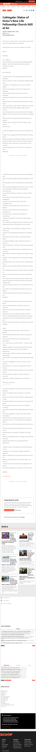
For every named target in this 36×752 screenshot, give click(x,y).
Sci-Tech (33, 6)
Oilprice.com (3, 690)
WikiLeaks (9, 10)
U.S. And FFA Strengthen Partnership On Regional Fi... (10, 672)
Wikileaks (7, 33)
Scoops (8, 6)
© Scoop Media (5, 750)
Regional (23, 6)
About (3, 742)
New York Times (4, 700)
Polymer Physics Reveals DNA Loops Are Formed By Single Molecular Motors (15, 637)
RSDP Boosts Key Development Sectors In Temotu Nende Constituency (14, 640)
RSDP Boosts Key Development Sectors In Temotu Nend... (11, 669)
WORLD (4, 526)
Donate (3, 747)
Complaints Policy (17, 747)
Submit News (5, 744)
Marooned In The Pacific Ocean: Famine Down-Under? (10, 671)
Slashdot (3, 695)
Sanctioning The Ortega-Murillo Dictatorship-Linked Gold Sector (12, 636)
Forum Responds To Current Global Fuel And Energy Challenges (12, 634)
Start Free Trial (32, 1)
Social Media (16, 741)
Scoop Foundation (17, 744)
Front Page (3, 6)
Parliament (13, 6)
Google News (3, 694)
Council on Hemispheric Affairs (7, 705)
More (34, 645)
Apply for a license (28, 744)
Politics (18, 6)
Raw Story (3, 693)
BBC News (3, 701)
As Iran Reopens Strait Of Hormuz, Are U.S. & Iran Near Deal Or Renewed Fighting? (16, 631)
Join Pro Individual (9, 510)
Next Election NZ (17, 746)
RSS (2, 645)
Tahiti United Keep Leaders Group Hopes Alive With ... (10, 667)
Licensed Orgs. (27, 741)
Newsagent (4, 746)
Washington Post (4, 699)
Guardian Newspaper (5, 696)
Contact (4, 741)
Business (28, 6)
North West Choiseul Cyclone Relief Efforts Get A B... (10, 677)
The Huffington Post (5, 703)
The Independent (4, 697)
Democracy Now (4, 691)
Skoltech (2, 638)
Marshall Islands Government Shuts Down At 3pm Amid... (11, 676)
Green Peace (3, 706)
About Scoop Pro (28, 742)
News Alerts (8, 680)
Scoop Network (16, 742)
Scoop (4, 10)
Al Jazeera (3, 702)
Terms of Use (27, 746)
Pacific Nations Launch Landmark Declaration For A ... (10, 674)
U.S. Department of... (31, 636)
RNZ (28, 634)
